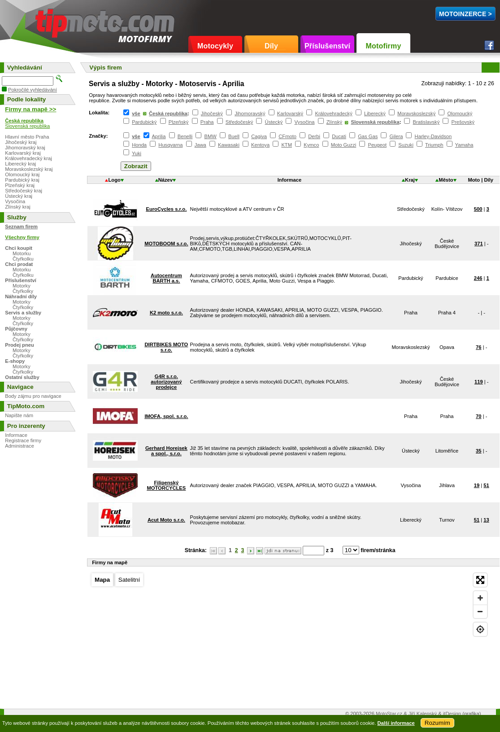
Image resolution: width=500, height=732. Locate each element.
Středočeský (239, 122)
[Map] (289, 636)
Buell (233, 136)
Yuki (136, 153)
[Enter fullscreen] (480, 580)
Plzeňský (179, 122)
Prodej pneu (19, 345)
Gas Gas (368, 136)
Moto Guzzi (344, 145)
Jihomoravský (250, 113)
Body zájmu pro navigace (33, 396)
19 (476, 485)
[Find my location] (480, 629)
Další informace (395, 723)
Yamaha (464, 145)
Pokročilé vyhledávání (32, 89)
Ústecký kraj (18, 196)
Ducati (339, 136)
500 (478, 209)
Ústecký (274, 122)
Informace (16, 435)
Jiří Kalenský (423, 713)
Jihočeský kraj (20, 142)
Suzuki (405, 145)
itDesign (452, 713)
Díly (271, 46)
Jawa (200, 145)
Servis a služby (23, 312)
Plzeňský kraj (20, 185)
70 (478, 416)
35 (478, 450)
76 (478, 347)
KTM (286, 145)
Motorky (21, 285)
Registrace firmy (23, 440)
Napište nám (19, 415)
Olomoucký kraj (22, 174)
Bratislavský (426, 122)
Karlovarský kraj (23, 153)
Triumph (434, 145)
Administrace (19, 446)
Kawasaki (228, 145)
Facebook (489, 45)
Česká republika (168, 113)
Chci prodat (19, 264)
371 (478, 243)
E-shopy (15, 361)
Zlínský (334, 122)
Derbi (314, 136)
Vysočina (305, 122)
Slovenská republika (375, 122)
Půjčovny (16, 328)
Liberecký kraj (20, 163)
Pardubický (144, 122)
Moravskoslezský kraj (28, 169)
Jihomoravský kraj (25, 147)
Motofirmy (383, 46)
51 (486, 485)
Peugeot (377, 145)
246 (478, 278)
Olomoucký (459, 113)
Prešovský (462, 122)
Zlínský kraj (17, 206)
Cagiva (259, 136)
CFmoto (287, 136)
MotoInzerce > (465, 13)
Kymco (311, 145)
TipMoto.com (55, 21)
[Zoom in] (480, 598)
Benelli (185, 136)
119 (478, 381)
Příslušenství (327, 46)
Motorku (21, 253)
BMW (210, 136)
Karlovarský (290, 113)
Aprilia (158, 136)
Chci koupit (18, 248)
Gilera (396, 136)
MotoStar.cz (389, 713)
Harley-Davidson (433, 136)
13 (486, 520)
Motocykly (215, 46)
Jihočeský (212, 113)
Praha (207, 122)
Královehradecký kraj (28, 158)
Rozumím (437, 722)
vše (136, 113)
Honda (139, 145)
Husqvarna (170, 145)
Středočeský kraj (23, 190)
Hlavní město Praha (27, 136)
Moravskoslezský (416, 113)
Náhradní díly (21, 296)
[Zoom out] (480, 611)
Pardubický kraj (22, 180)
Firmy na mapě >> (30, 109)
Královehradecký (333, 113)
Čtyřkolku (23, 258)
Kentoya (260, 145)
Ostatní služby (22, 377)
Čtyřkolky (23, 291)
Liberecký (375, 113)
